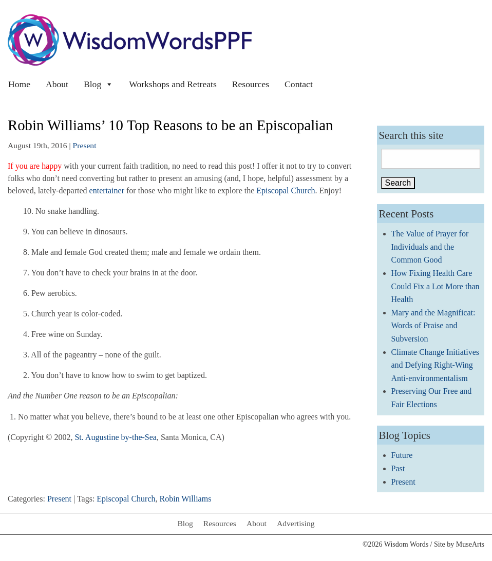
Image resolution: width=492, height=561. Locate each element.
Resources (250, 84)
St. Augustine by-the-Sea (115, 437)
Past (398, 468)
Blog (98, 84)
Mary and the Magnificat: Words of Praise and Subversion (433, 325)
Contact (299, 84)
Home (19, 84)
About (57, 84)
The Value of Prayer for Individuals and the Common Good (430, 246)
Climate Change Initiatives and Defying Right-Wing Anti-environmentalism (435, 365)
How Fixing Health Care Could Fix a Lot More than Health (435, 286)
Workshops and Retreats (173, 84)
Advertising (296, 523)
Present (85, 145)
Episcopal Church (285, 190)
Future (402, 455)
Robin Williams (186, 498)
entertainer (106, 190)
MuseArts (470, 544)
